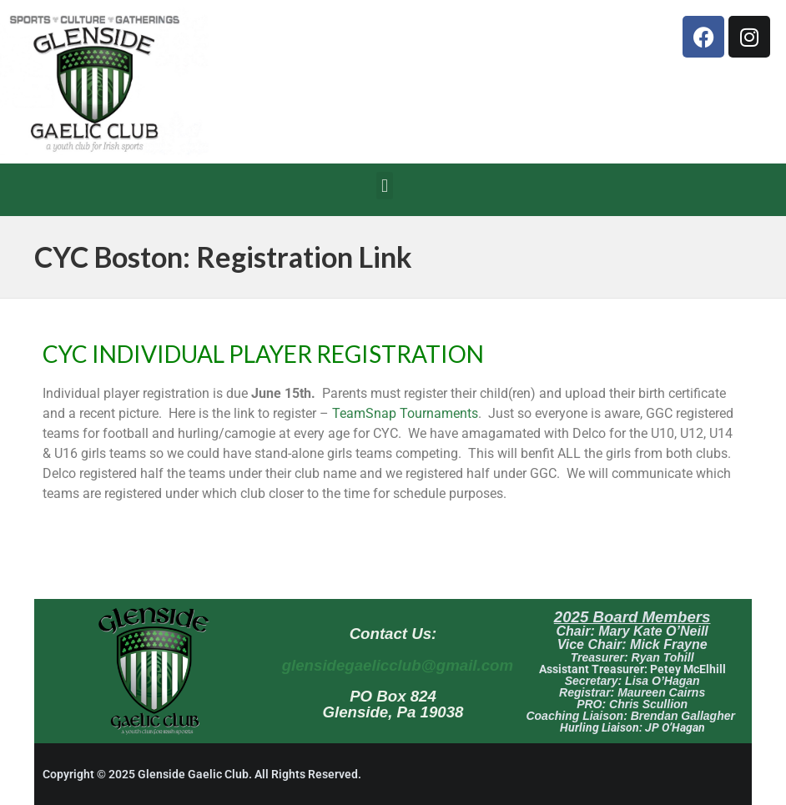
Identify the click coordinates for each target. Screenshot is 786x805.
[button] (384, 185)
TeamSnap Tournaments (405, 413)
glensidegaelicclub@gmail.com (397, 665)
